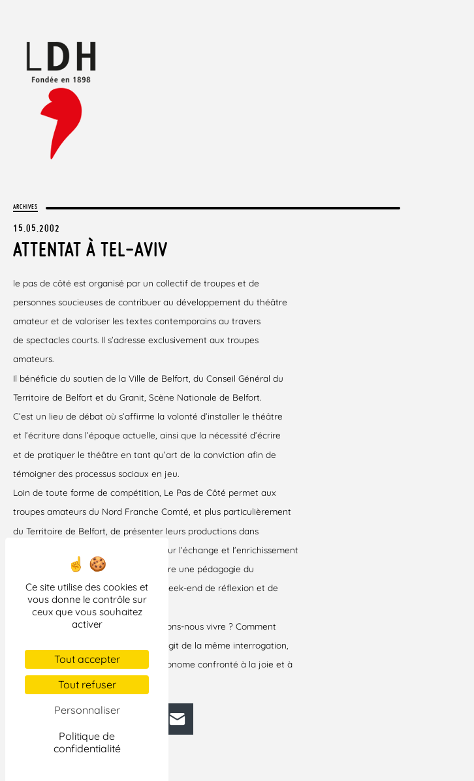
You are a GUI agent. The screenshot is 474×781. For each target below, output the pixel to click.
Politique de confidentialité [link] (87, 742)
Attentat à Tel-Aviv (90, 249)
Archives (25, 206)
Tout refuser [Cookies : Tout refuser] (87, 684)
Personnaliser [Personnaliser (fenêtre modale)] (87, 709)
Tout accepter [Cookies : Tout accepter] (87, 659)
